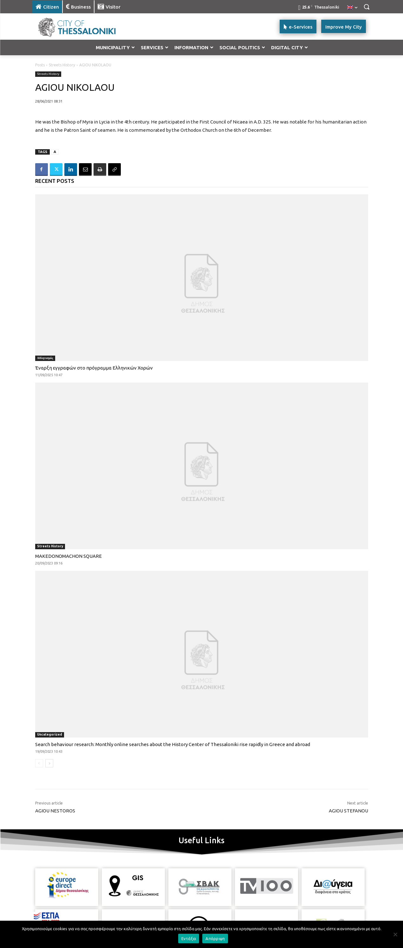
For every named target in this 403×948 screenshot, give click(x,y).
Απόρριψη (215, 938)
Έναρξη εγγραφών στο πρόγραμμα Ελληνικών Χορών (94, 368)
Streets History (62, 65)
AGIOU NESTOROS (55, 810)
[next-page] (49, 763)
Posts (40, 65)
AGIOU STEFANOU (348, 810)
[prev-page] (39, 763)
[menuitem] (352, 7)
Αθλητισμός (45, 358)
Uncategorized (49, 734)
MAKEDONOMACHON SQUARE (68, 556)
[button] (366, 6)
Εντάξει (188, 938)
